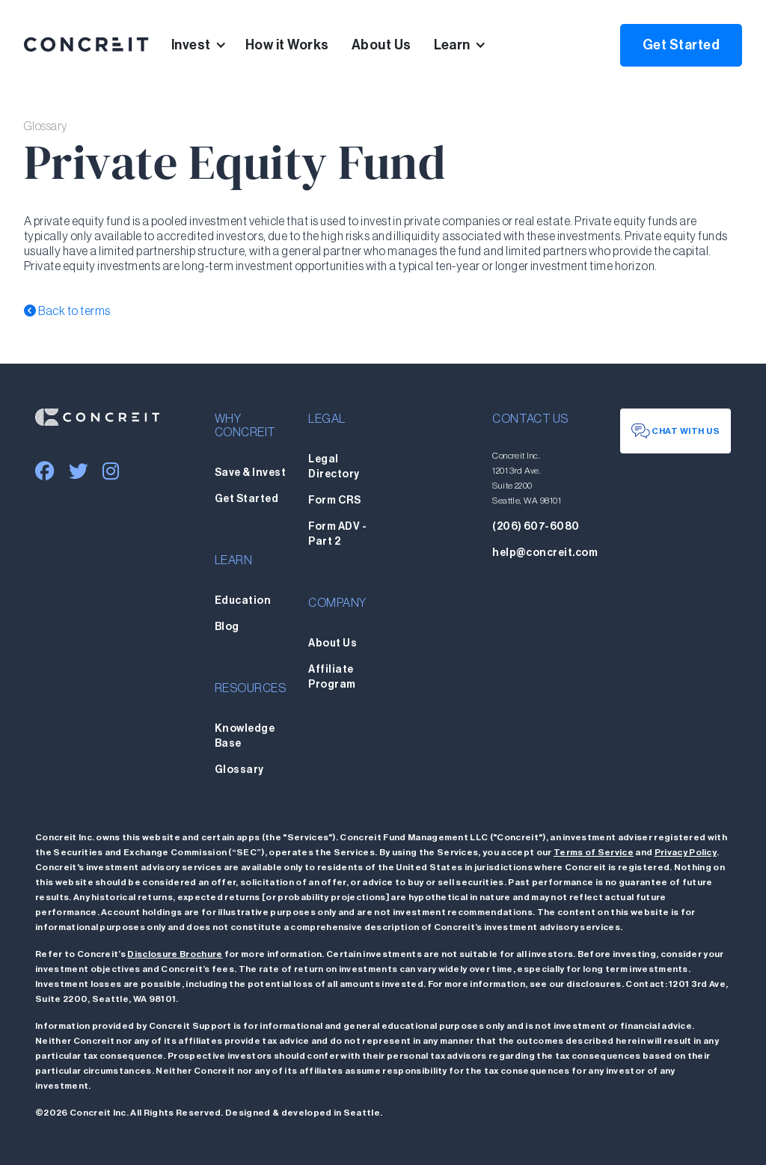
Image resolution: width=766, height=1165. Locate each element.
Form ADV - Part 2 (337, 534)
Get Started (681, 45)
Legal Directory (333, 467)
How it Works (287, 45)
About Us (381, 45)
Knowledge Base (245, 736)
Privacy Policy (686, 852)
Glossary (239, 770)
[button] (208, 45)
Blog (227, 627)
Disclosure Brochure (174, 954)
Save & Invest (250, 473)
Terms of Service (594, 852)
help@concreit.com (545, 553)
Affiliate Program (331, 677)
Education (243, 601)
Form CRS (334, 500)
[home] (86, 44)
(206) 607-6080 (536, 527)
